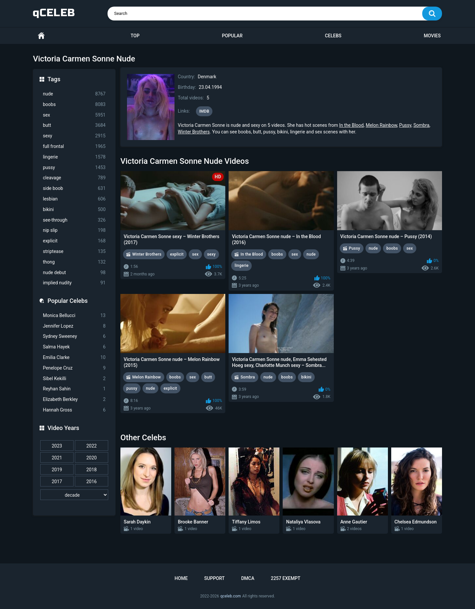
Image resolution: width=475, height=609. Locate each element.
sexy (74, 136)
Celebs (333, 35)
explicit (74, 241)
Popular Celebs (68, 300)
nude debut (74, 272)
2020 (91, 457)
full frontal (74, 146)
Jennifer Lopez (74, 326)
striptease (74, 251)
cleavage (74, 178)
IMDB (204, 111)
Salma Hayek (74, 347)
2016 (91, 481)
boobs (74, 104)
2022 (91, 445)
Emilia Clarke (74, 357)
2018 (91, 469)
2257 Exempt (286, 578)
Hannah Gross (74, 410)
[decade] (74, 494)
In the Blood (351, 125)
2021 (57, 457)
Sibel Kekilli (74, 378)
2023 (57, 445)
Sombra (421, 125)
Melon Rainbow (381, 125)
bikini (74, 209)
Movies (432, 35)
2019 (57, 469)
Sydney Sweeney (74, 336)
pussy (74, 167)
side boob (74, 188)
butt (74, 125)
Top (135, 35)
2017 (57, 481)
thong (74, 262)
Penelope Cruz (74, 368)
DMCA (247, 578)
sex (74, 115)
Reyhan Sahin (74, 389)
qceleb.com (230, 596)
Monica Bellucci (74, 315)
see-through (74, 220)
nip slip (74, 230)
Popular (232, 35)
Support (214, 578)
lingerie (74, 157)
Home (41, 35)
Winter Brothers (194, 131)
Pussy (405, 125)
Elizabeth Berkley (74, 399)
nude (74, 94)
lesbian (74, 199)
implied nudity (74, 283)
